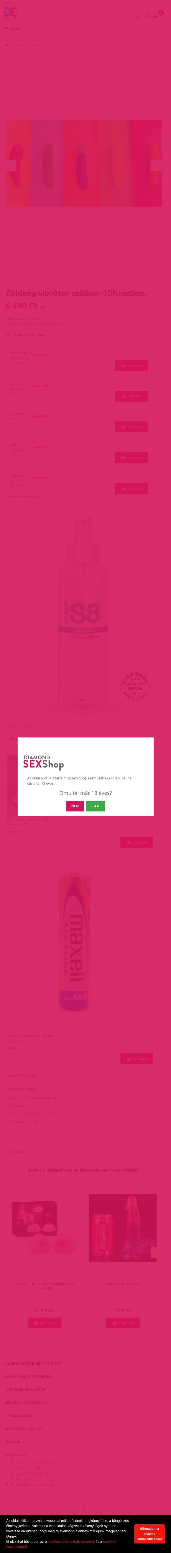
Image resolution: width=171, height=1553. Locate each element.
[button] (29, 1547)
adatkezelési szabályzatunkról (72, 1541)
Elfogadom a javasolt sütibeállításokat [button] (149, 1534)
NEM (75, 806)
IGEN (95, 806)
